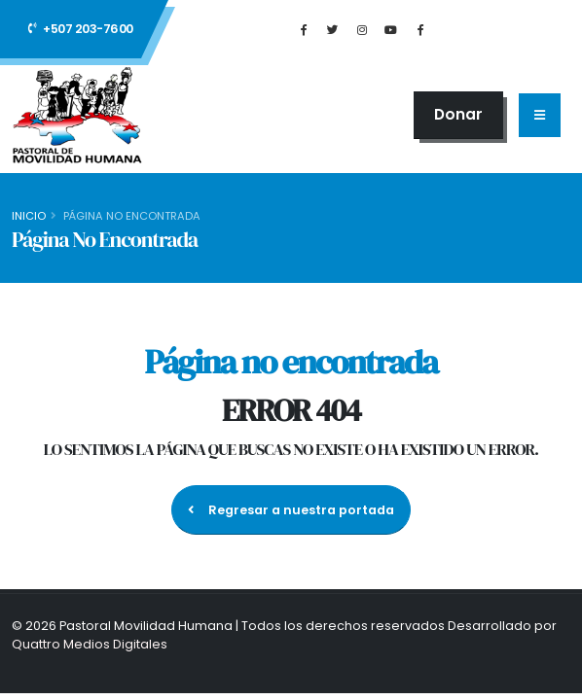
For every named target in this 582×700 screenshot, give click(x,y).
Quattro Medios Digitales (89, 644)
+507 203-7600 (80, 28)
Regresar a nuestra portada (291, 510)
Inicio (29, 216)
